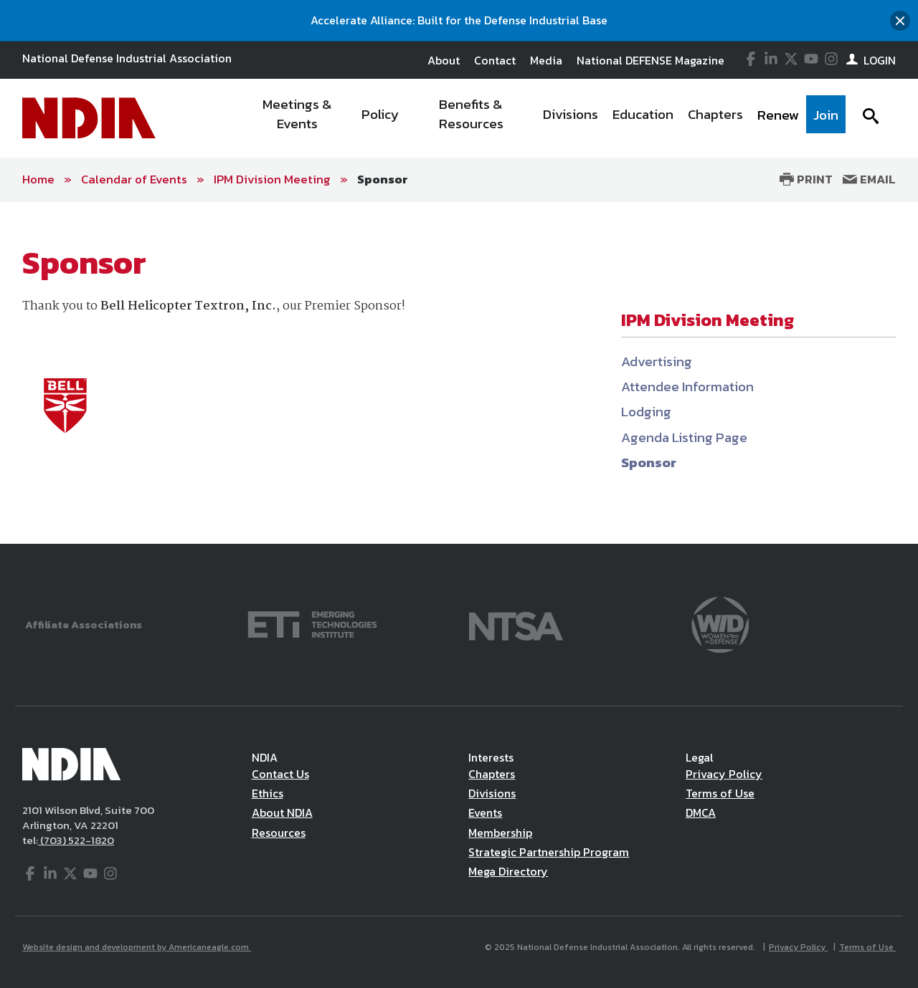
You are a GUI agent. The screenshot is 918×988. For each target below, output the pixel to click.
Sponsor (382, 179)
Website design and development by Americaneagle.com (136, 947)
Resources (279, 832)
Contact (495, 60)
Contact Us (280, 773)
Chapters (491, 773)
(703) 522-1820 (76, 840)
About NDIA (282, 812)
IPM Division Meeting (272, 179)
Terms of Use (720, 793)
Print (806, 179)
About (443, 60)
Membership (500, 832)
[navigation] (543, 118)
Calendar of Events (134, 179)
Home (38, 179)
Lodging (646, 411)
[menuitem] (298, 118)
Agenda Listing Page (684, 437)
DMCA (701, 812)
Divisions (492, 793)
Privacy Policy (724, 773)
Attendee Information (687, 386)
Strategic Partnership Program (548, 851)
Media (546, 60)
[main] (459, 373)
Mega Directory (508, 871)
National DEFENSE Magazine (650, 60)
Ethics (267, 793)
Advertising (656, 361)
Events (485, 812)
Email (869, 179)
